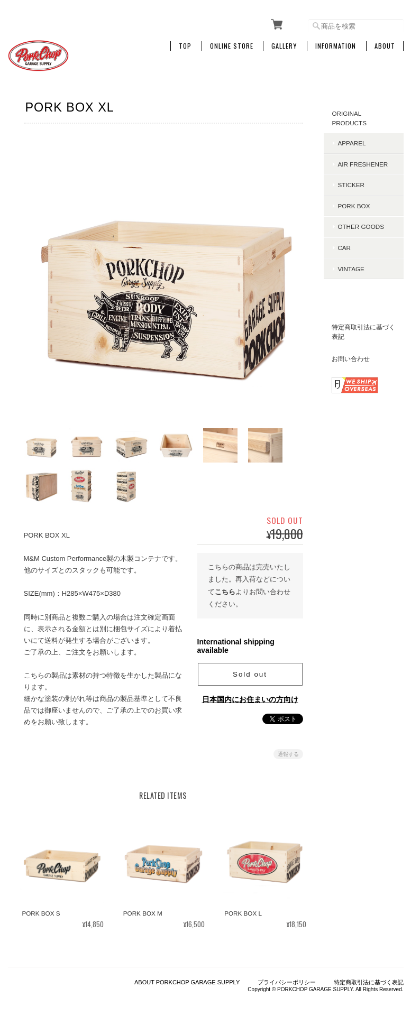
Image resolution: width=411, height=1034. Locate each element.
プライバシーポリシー (287, 981)
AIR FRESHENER (363, 164)
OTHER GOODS (361, 226)
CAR (344, 247)
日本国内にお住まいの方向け (250, 697)
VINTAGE (351, 268)
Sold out (250, 672)
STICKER (351, 184)
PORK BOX (354, 205)
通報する (288, 752)
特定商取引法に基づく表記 (364, 332)
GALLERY (284, 46)
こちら (225, 590)
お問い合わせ (351, 358)
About (385, 46)
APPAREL (352, 143)
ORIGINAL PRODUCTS (349, 118)
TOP (185, 46)
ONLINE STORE (231, 46)
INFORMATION (335, 46)
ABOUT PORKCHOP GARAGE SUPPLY (187, 981)
